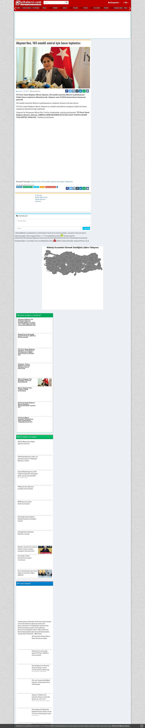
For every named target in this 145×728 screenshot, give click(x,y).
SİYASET (19, 91)
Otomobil (123, 8)
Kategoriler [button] (114, 2)
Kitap (82, 8)
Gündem (42, 8)
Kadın (61, 8)
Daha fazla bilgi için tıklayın (120, 726)
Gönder (86, 228)
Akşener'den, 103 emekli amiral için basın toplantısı (51, 181)
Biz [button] (126, 2)
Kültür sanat (94, 8)
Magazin (103, 8)
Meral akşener (27, 187)
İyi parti (19, 187)
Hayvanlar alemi (54, 8)
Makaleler (114, 8)
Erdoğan (36, 187)
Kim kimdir (73, 8)
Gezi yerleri (33, 8)
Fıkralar (22, 8)
